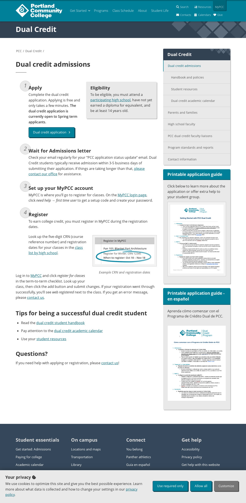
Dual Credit (36, 29)
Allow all (201, 486)
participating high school (110, 100)
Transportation (82, 457)
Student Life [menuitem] (160, 10)
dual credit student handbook (60, 322)
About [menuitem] (142, 10)
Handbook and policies (187, 77)
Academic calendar (30, 464)
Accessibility (191, 449)
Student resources (184, 89)
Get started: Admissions (33, 449)
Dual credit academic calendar (193, 101)
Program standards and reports (190, 147)
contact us (35, 297)
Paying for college (29, 457)
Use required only (170, 486)
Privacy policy (192, 457)
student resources (51, 339)
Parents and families (182, 112)
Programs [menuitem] (101, 10)
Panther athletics (138, 457)
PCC (19, 51)
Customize (226, 486)
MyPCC (36, 275)
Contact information (182, 159)
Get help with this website (201, 464)
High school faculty (181, 124)
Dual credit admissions (184, 66)
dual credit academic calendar (78, 330)
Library (76, 464)
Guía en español (138, 464)
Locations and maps (86, 449)
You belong (134, 449)
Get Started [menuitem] (78, 10)
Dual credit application (51, 132)
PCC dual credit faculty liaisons (190, 136)
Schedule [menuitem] (123, 10)
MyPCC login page (132, 195)
